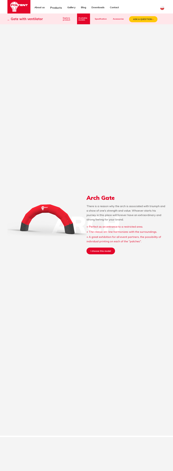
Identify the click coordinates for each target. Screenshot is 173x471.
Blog (83, 7)
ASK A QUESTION (143, 19)
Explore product (66, 19)
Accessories (118, 19)
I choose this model (101, 251)
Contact (114, 7)
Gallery (71, 7)
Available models (82, 19)
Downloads (98, 7)
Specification (101, 19)
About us (39, 7)
